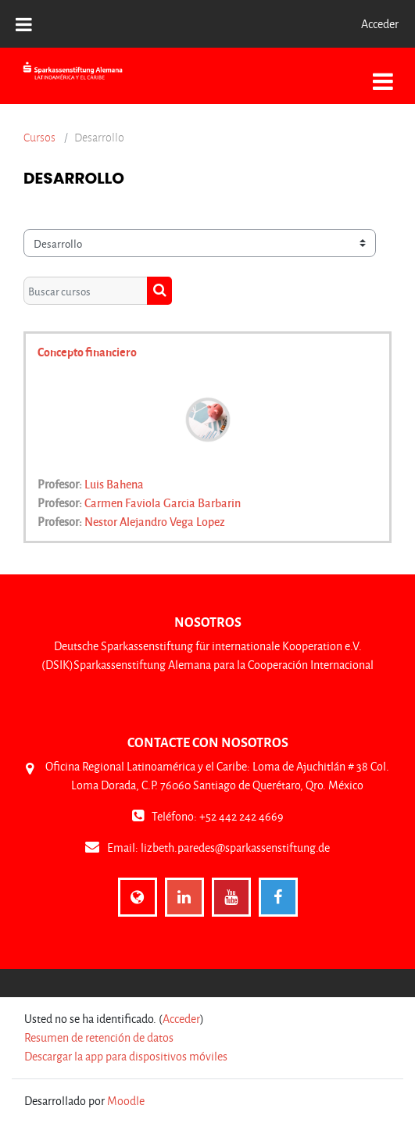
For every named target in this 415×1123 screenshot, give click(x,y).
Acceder (380, 24)
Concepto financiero (87, 351)
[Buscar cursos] (85, 291)
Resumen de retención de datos (99, 1037)
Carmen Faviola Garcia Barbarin (162, 502)
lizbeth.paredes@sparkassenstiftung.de (235, 847)
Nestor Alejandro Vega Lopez (154, 521)
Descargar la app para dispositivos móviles (125, 1056)
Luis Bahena (114, 484)
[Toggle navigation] (383, 73)
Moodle (126, 1101)
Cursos (39, 137)
